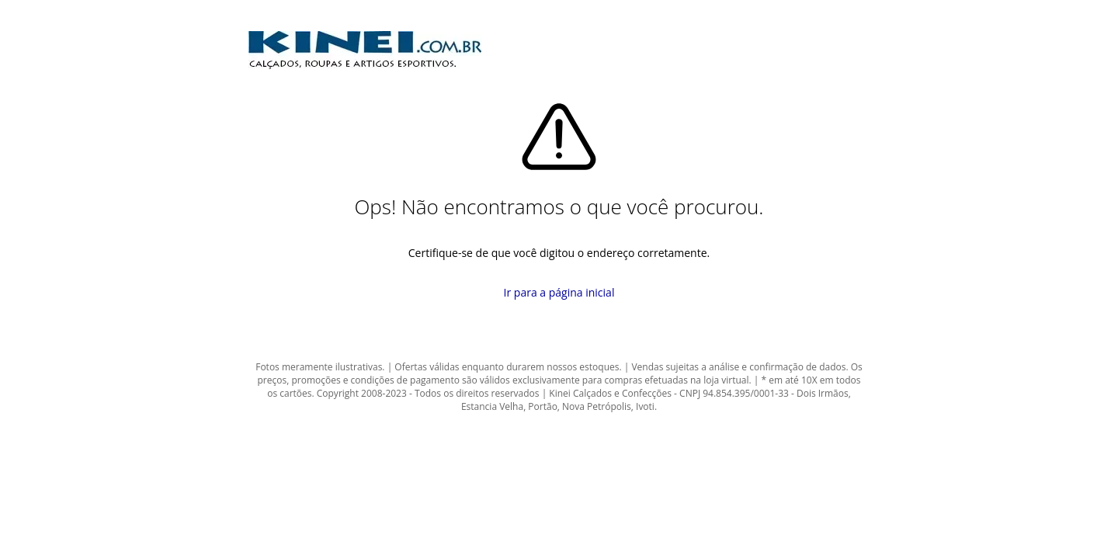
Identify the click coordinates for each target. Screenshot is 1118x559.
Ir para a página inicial (559, 292)
